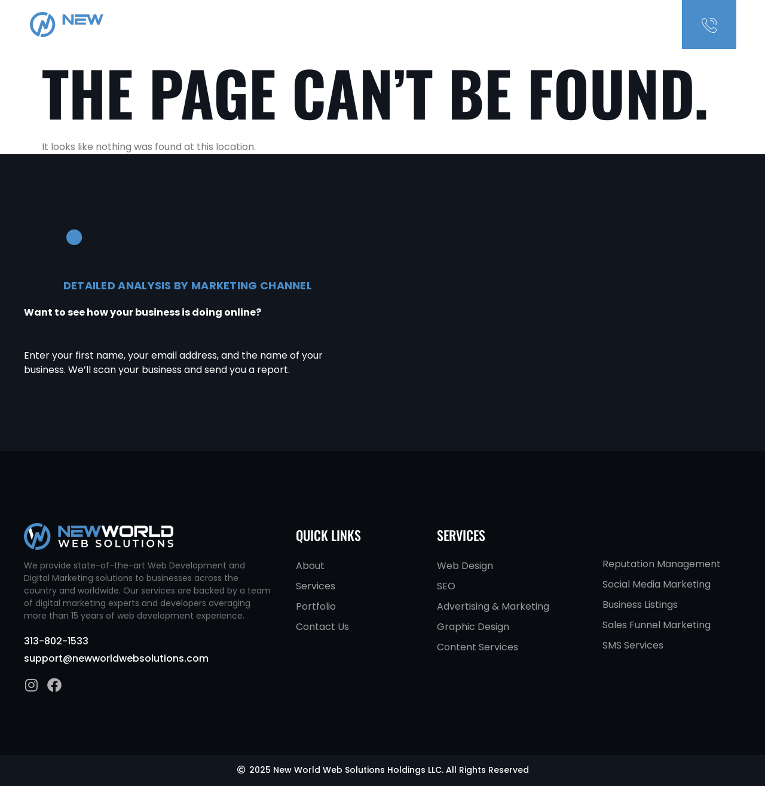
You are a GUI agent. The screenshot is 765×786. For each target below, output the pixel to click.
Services (564, 24)
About (521, 24)
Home (486, 24)
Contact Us (616, 24)
